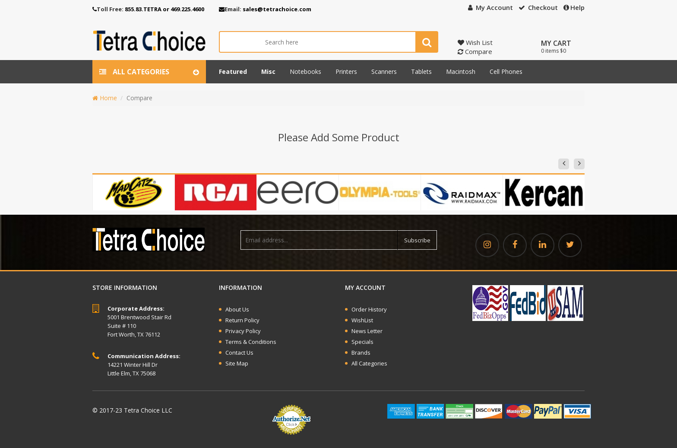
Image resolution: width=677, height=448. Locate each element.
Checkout (538, 7)
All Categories (369, 363)
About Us (237, 309)
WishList (362, 320)
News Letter (367, 331)
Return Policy (242, 320)
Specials (362, 342)
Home (104, 98)
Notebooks (305, 71)
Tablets (421, 71)
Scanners (384, 71)
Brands (360, 352)
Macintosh (460, 71)
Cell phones (506, 71)
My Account (490, 7)
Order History (369, 309)
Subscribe (417, 240)
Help (574, 7)
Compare (475, 51)
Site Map (236, 363)
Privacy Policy (243, 331)
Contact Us (239, 352)
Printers (346, 71)
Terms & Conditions (250, 342)
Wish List (475, 42)
